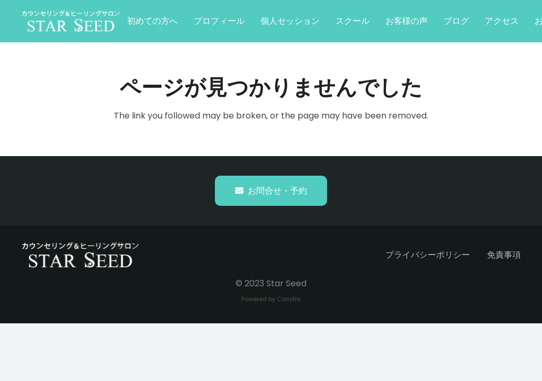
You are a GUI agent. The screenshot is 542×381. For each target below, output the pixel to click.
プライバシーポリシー (427, 255)
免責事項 (504, 255)
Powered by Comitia (271, 299)
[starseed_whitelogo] (71, 21)
